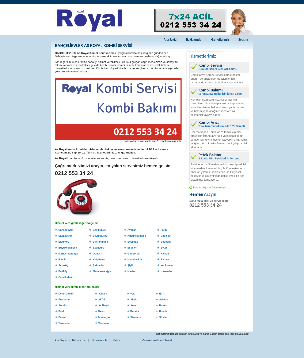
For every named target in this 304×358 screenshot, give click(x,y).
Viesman (103, 323)
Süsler (163, 317)
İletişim (243, 39)
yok (132, 293)
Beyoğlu (166, 241)
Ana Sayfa (170, 39)
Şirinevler (98, 265)
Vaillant (102, 293)
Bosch (163, 311)
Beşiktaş (133, 241)
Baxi (61, 311)
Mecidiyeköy (135, 259)
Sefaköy (63, 265)
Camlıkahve (65, 277)
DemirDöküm (66, 293)
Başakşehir (65, 235)
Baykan (163, 305)
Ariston (163, 299)
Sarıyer (165, 259)
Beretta (134, 311)
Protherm (64, 299)
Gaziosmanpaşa (68, 253)
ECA (161, 293)
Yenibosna (167, 265)
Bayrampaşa (100, 241)
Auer (133, 305)
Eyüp (164, 247)
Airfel (101, 299)
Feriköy (63, 271)
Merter (131, 271)
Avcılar (132, 229)
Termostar (64, 323)
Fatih (164, 229)
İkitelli (62, 259)
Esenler (132, 247)
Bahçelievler (65, 229)
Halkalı (165, 253)
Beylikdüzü (99, 229)
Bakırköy (63, 241)
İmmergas (104, 317)
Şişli (130, 265)
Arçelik (62, 305)
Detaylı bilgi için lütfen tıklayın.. (210, 187)
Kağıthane (99, 259)
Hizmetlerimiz (220, 39)
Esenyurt (98, 247)
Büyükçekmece (67, 247)
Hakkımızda (193, 39)
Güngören (134, 253)
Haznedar (166, 271)
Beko (101, 311)
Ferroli (62, 317)
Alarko (134, 299)
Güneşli (97, 253)
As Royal (103, 305)
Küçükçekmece (137, 235)
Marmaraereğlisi (102, 271)
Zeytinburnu (100, 235)
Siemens (135, 317)
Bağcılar (166, 235)
